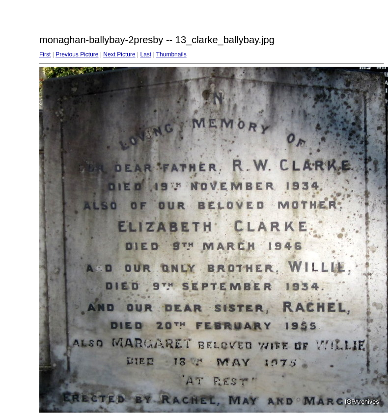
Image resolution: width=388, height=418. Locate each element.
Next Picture (119, 54)
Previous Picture (76, 54)
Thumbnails (171, 54)
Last (145, 54)
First (45, 54)
